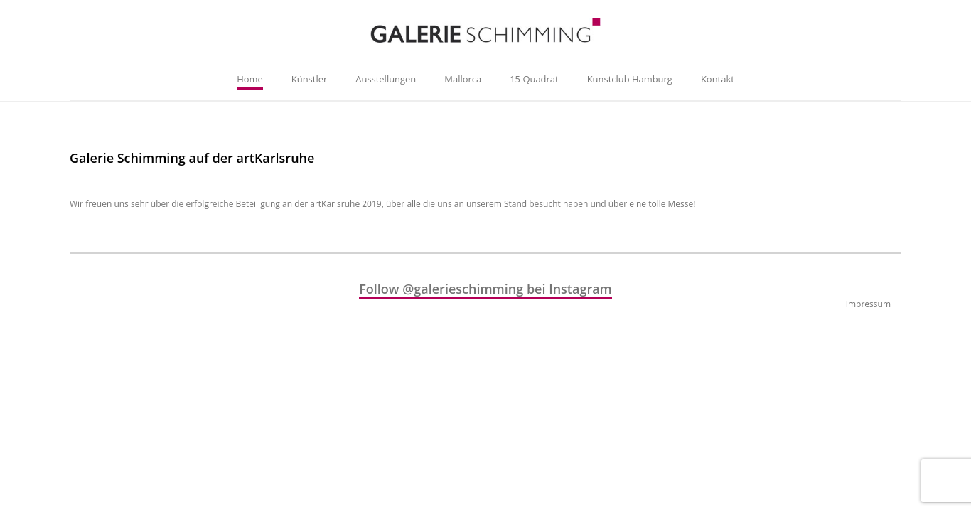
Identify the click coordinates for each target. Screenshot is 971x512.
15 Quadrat (534, 79)
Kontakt (717, 79)
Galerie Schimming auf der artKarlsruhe (192, 157)
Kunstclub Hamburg (629, 79)
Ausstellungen (385, 79)
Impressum (868, 304)
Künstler (309, 79)
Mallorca (462, 79)
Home (250, 79)
